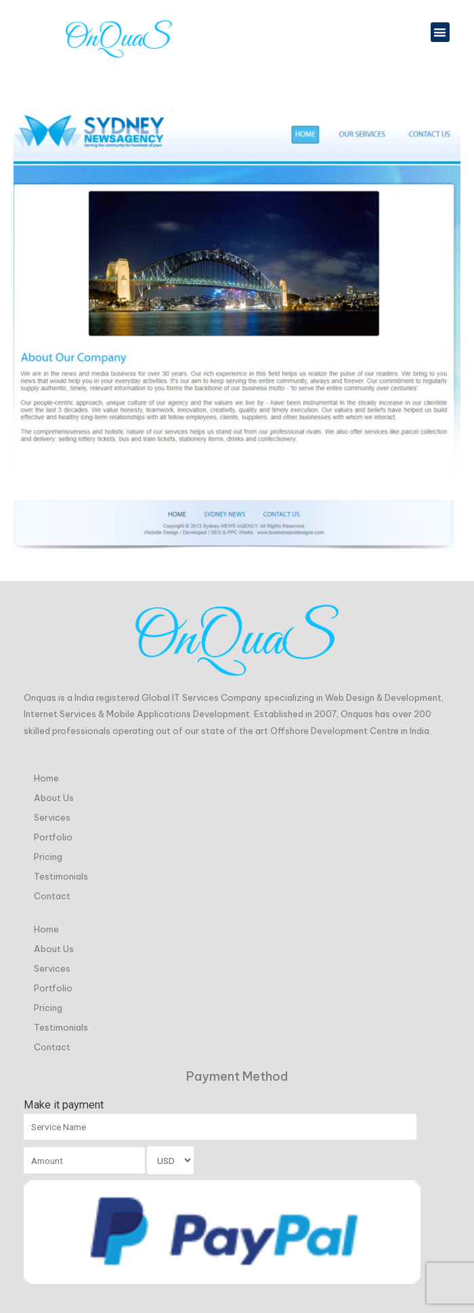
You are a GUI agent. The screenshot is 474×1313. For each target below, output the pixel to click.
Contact (52, 895)
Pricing (48, 856)
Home (46, 777)
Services (52, 816)
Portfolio (53, 836)
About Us (54, 797)
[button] (440, 32)
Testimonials (61, 875)
